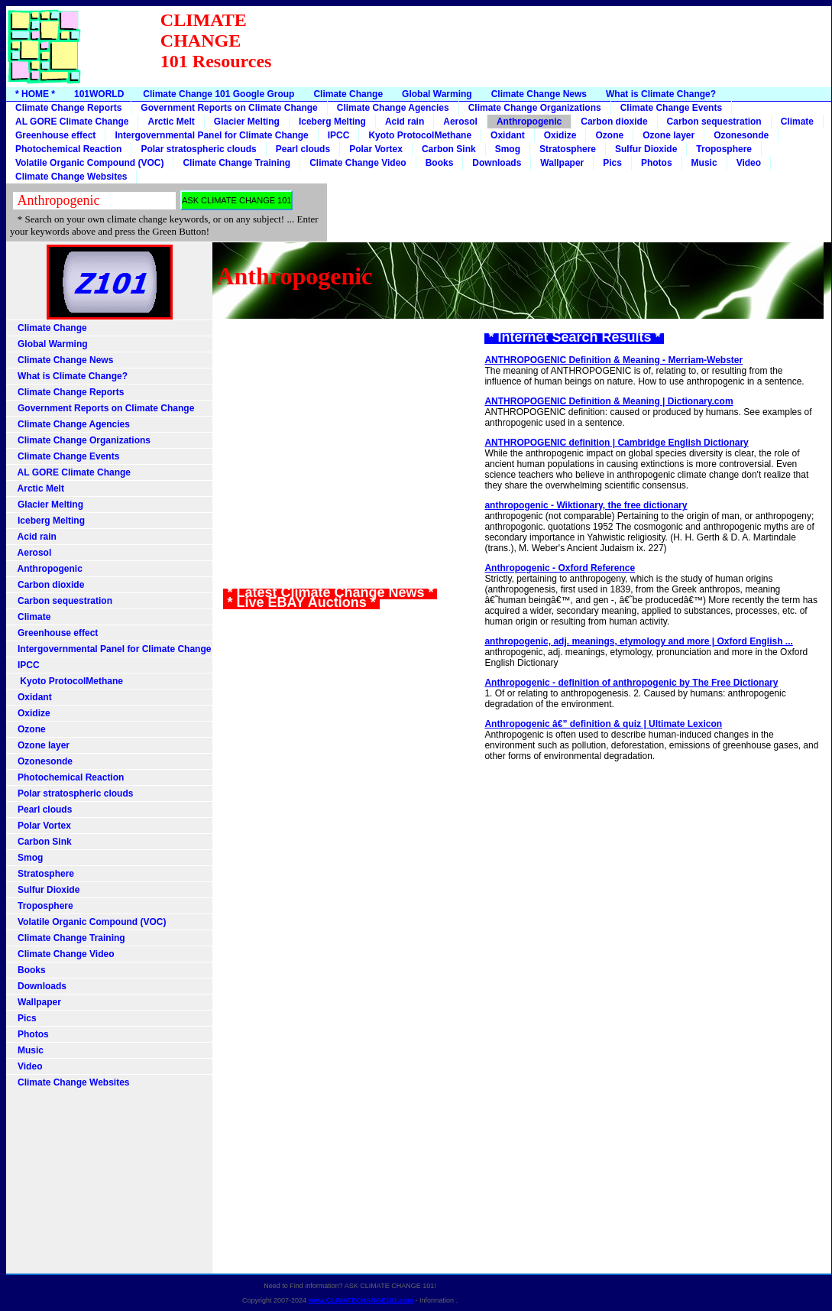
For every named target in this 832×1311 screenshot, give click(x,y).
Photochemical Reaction (68, 149)
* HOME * (35, 94)
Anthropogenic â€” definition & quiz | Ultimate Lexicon (603, 724)
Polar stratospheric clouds (198, 149)
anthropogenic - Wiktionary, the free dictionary (585, 505)
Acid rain (404, 121)
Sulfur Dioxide (646, 149)
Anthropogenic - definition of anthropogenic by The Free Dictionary (631, 682)
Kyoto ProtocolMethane (419, 135)
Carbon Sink (449, 149)
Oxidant (507, 135)
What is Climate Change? (661, 94)
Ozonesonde (741, 135)
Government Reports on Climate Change (229, 107)
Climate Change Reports (68, 107)
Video (748, 162)
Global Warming (437, 94)
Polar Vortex (376, 149)
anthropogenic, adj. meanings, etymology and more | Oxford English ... (638, 641)
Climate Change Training (236, 162)
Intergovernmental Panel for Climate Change (211, 135)
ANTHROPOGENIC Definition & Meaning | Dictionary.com (608, 401)
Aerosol (460, 121)
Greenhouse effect (55, 135)
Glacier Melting (247, 121)
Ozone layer (668, 135)
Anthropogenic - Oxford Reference (559, 568)
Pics (612, 162)
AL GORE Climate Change (71, 121)
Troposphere (724, 149)
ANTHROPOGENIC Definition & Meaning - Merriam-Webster (613, 360)
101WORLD (99, 94)
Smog (507, 149)
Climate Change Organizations (534, 107)
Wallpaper (562, 162)
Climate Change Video (357, 162)
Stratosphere (567, 149)
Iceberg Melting (332, 121)
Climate (797, 121)
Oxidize (560, 135)
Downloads (496, 162)
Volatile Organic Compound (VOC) (89, 162)
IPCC (339, 135)
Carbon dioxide (614, 121)
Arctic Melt (170, 121)
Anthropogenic (529, 121)
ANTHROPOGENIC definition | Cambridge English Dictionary (616, 442)
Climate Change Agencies (393, 107)
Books (440, 162)
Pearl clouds (303, 149)
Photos (656, 162)
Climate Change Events (671, 107)
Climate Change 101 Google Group (218, 94)
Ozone (609, 135)
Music (704, 162)
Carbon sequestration (714, 121)
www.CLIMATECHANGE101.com (361, 1300)
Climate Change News (539, 94)
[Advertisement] (552, 51)
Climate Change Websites (71, 176)
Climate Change (348, 94)
